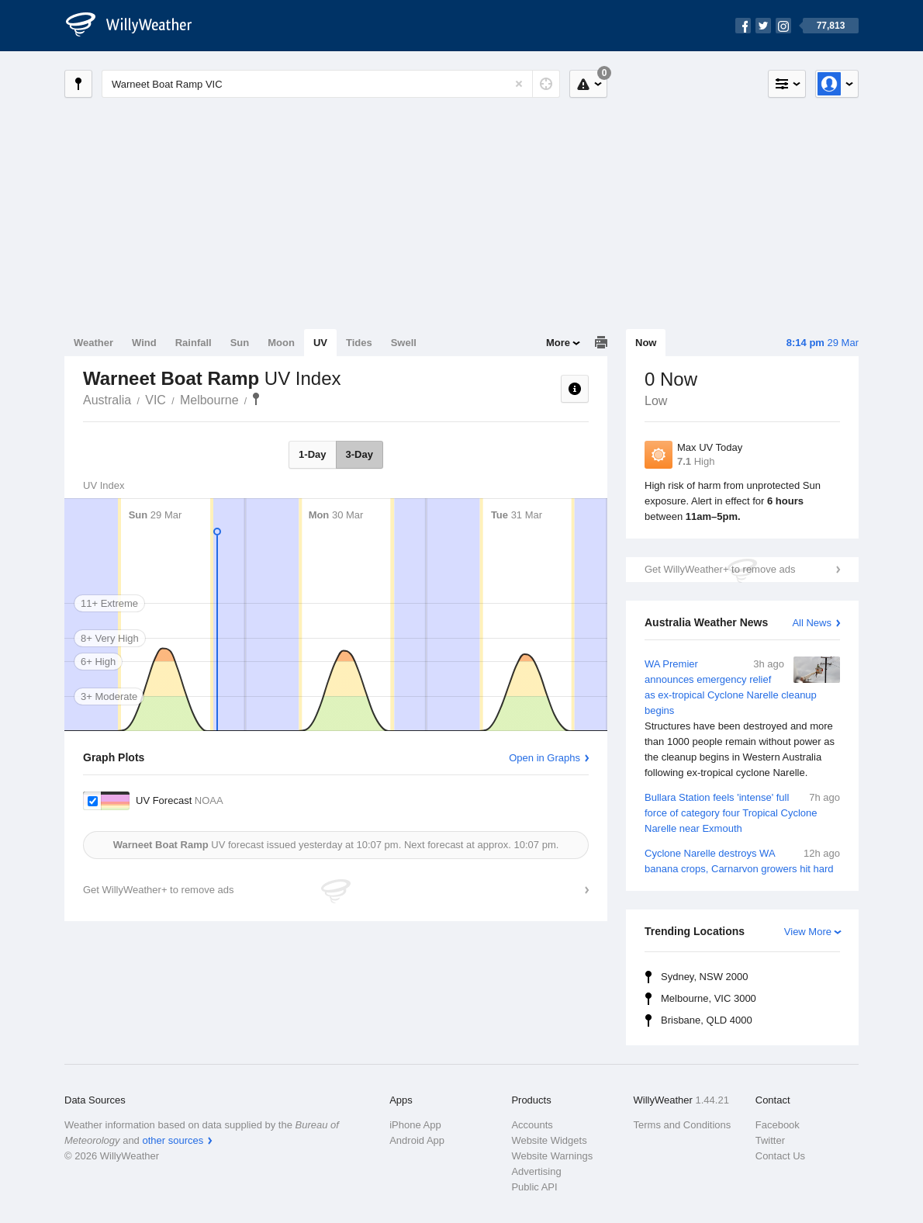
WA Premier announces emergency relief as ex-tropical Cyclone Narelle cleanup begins (742, 719)
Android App (416, 1140)
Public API (534, 1187)
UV (320, 342)
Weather (93, 342)
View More (807, 931)
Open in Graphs (544, 758)
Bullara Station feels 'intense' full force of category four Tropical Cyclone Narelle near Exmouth (742, 812)
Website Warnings (552, 1156)
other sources (172, 1140)
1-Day (312, 454)
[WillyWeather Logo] (137, 25)
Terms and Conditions (682, 1125)
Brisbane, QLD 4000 (706, 1020)
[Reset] (519, 84)
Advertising (536, 1171)
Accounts (531, 1125)
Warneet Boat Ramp (256, 399)
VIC (155, 400)
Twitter (770, 1140)
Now (645, 342)
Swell (404, 342)
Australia (107, 400)
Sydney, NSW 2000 (704, 976)
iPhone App (415, 1125)
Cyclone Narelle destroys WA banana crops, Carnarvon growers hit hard (742, 860)
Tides (359, 342)
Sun (240, 342)
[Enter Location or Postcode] (331, 84)
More (558, 342)
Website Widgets (548, 1140)
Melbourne (209, 400)
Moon (281, 342)
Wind (144, 342)
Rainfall (193, 342)
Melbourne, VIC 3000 (708, 998)
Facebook (777, 1125)
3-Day (359, 454)
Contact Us (780, 1156)
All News (811, 623)
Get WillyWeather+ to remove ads (720, 569)
